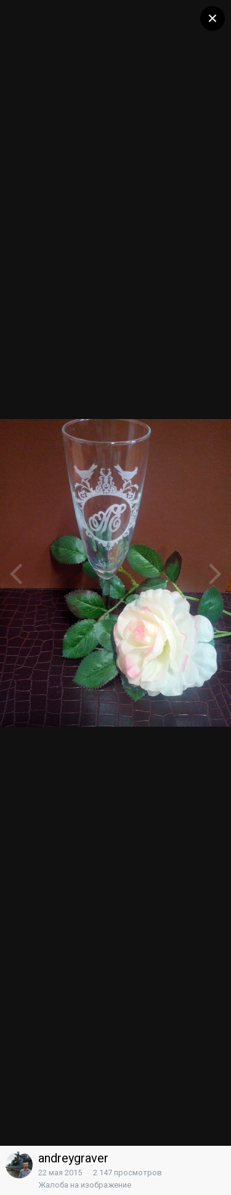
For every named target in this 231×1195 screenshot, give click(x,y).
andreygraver (73, 1158)
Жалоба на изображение (84, 1184)
